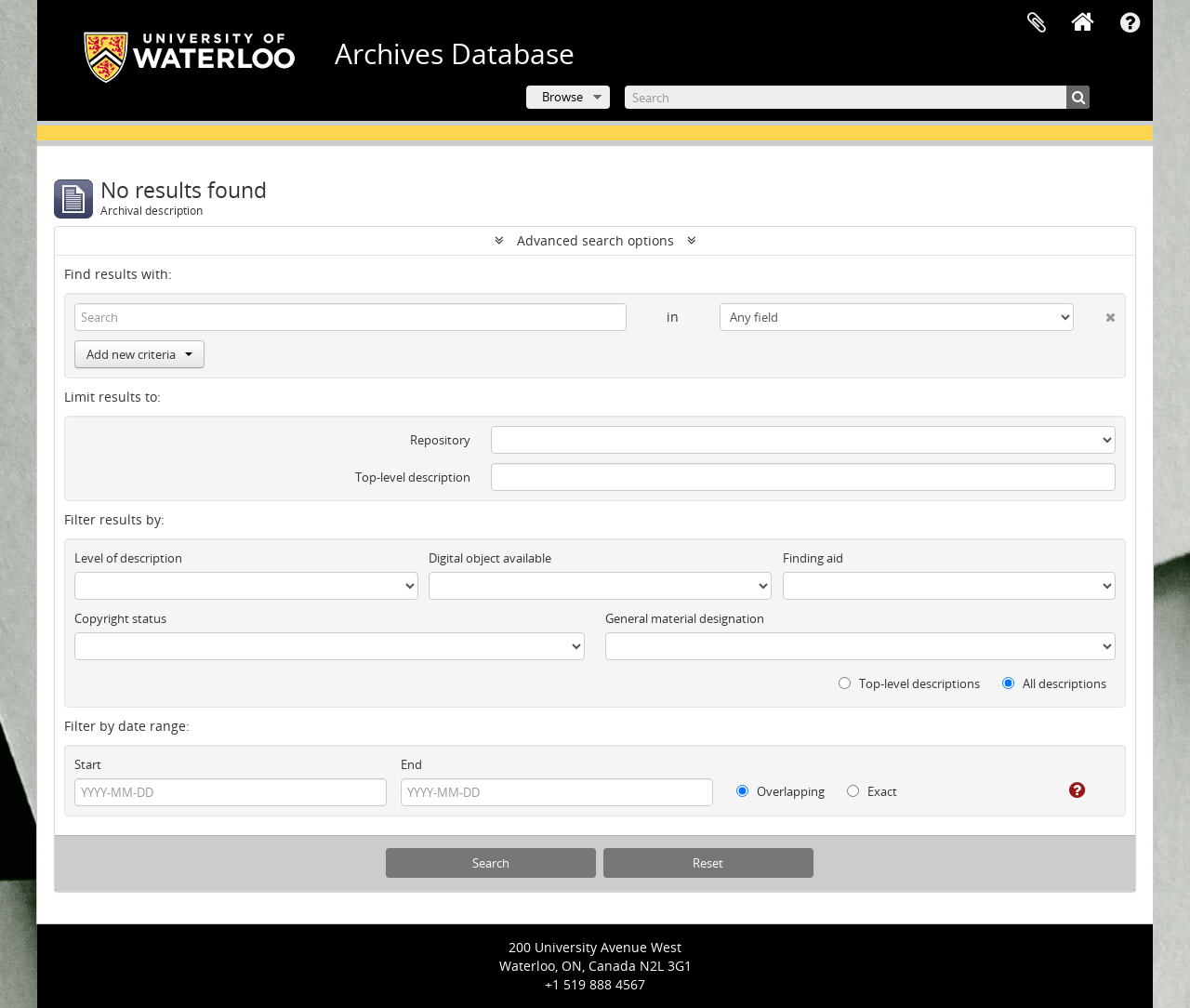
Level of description (128, 558)
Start (87, 764)
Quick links (1129, 23)
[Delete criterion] (1095, 313)
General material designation (684, 618)
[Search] (857, 97)
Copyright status (120, 618)
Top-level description (412, 477)
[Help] (1064, 790)
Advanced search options (595, 240)
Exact (872, 791)
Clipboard (1036, 23)
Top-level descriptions (909, 683)
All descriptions (1054, 683)
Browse (562, 96)
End (411, 764)
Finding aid (813, 558)
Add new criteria (139, 354)
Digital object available (490, 558)
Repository (440, 439)
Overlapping (780, 791)
